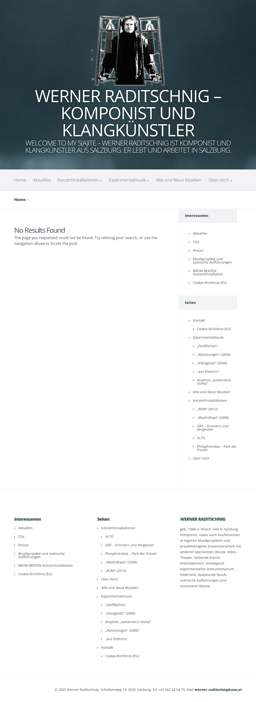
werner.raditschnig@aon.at (218, 689)
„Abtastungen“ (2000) (213, 354)
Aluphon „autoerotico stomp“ (214, 382)
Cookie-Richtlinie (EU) (210, 282)
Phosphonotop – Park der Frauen (217, 448)
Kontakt (199, 320)
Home (20, 180)
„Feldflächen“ (207, 346)
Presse (198, 250)
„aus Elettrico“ (208, 371)
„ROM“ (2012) (207, 409)
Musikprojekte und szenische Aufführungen (212, 260)
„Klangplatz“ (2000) (212, 363)
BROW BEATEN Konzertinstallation (208, 272)
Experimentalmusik (129, 180)
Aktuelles (41, 180)
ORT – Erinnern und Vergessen (213, 428)
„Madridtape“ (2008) (213, 417)
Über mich (220, 180)
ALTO (201, 438)
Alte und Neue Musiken (178, 180)
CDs (196, 242)
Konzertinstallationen (80, 180)
